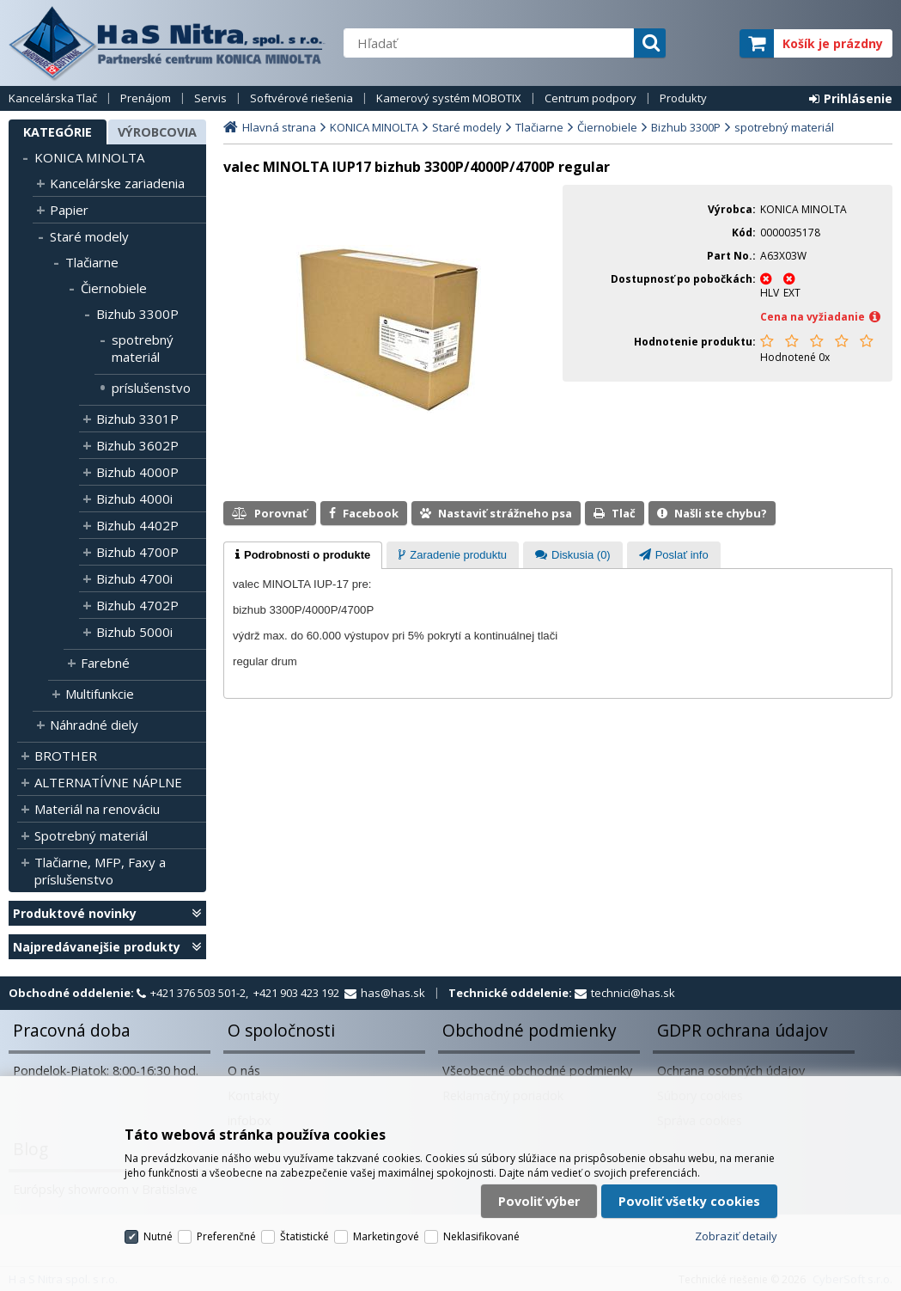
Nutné (158, 1236)
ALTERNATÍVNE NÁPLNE (108, 782)
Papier (69, 209)
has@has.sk (393, 992)
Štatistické (304, 1236)
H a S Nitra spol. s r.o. (167, 43)
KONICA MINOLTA (89, 157)
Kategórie (57, 132)
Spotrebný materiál (91, 835)
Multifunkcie (99, 693)
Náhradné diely (94, 724)
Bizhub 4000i (134, 498)
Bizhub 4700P (137, 551)
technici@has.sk (633, 992)
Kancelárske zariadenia (117, 183)
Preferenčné (226, 1236)
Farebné (105, 662)
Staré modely (89, 236)
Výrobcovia (157, 132)
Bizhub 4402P (137, 525)
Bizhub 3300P (137, 313)
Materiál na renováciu (97, 808)
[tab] (302, 555)
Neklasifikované (481, 1236)
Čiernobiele (114, 288)
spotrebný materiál (143, 348)
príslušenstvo (151, 387)
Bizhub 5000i (134, 631)
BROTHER (65, 755)
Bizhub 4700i (134, 578)
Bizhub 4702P (137, 605)
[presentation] (302, 555)
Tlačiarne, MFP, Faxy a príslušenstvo (100, 871)
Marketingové (386, 1236)
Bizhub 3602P (137, 445)
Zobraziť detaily (736, 1236)
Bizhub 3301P (137, 418)
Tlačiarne (92, 262)
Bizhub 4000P (137, 471)
